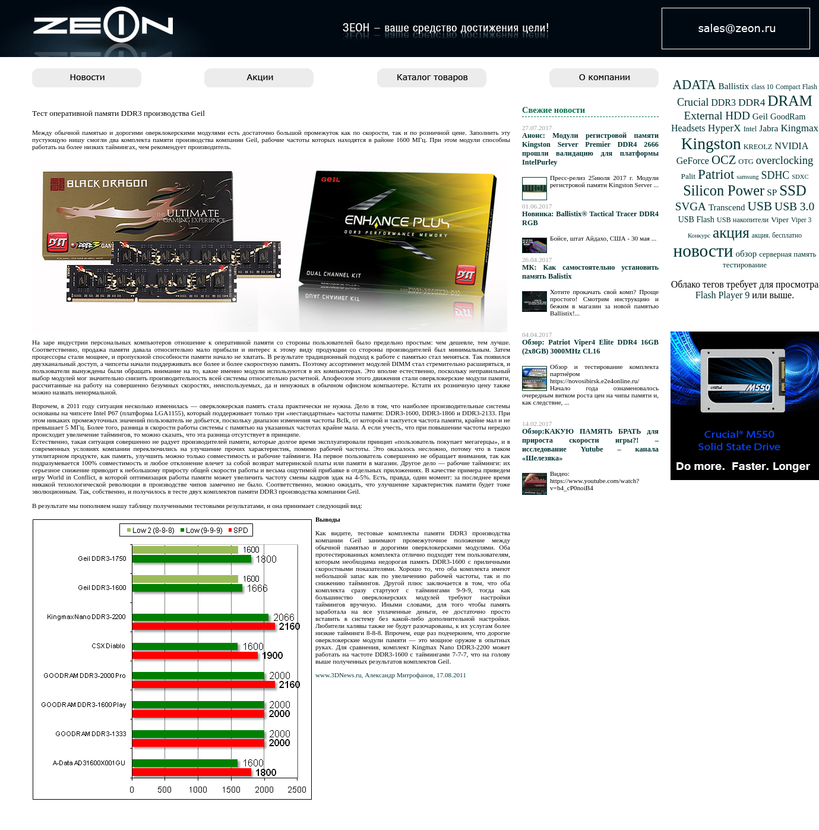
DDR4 (751, 102)
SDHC (775, 175)
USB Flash (696, 219)
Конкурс (699, 235)
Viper (780, 219)
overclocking (785, 160)
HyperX (724, 128)
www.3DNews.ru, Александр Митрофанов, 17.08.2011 (390, 674)
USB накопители (743, 220)
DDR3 (723, 102)
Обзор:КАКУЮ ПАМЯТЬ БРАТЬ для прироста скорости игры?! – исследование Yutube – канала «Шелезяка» (590, 444)
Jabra (768, 128)
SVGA (690, 206)
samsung (747, 176)
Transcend (727, 207)
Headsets (688, 128)
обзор (746, 253)
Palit (688, 176)
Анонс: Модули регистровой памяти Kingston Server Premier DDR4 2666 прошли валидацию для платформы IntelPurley (590, 148)
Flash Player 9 (722, 295)
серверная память (787, 254)
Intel (750, 129)
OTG (745, 161)
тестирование (745, 265)
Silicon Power (723, 190)
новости (703, 250)
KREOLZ (758, 147)
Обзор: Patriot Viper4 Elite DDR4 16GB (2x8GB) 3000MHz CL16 (590, 346)
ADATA (694, 84)
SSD (793, 190)
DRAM (789, 101)
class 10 (762, 87)
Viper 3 (801, 220)
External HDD (717, 115)
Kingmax (799, 128)
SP (772, 192)
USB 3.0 (794, 206)
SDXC (800, 176)
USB (759, 206)
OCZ (724, 159)
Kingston (711, 143)
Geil (760, 116)
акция (731, 233)
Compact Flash (796, 87)
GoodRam (787, 116)
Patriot (716, 174)
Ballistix (734, 86)
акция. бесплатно (777, 235)
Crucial (693, 102)
